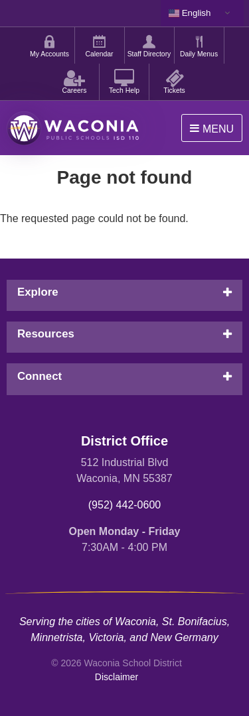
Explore (37, 292)
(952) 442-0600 (124, 504)
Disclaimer (116, 677)
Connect (39, 376)
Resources (45, 334)
